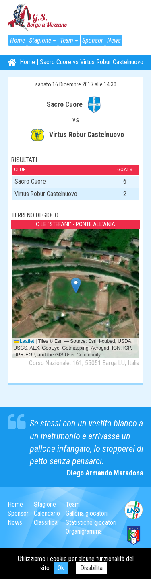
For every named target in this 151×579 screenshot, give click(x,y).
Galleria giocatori (87, 513)
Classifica (46, 522)
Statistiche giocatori (91, 522)
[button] (76, 285)
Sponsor (92, 40)
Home (17, 40)
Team (66, 40)
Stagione (40, 40)
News (114, 40)
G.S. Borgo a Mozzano (38, 17)
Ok (61, 568)
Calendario (47, 513)
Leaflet (24, 341)
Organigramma (84, 531)
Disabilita (91, 568)
